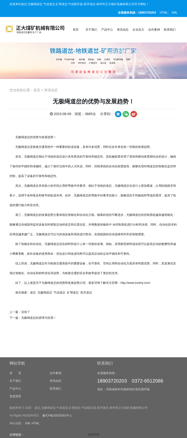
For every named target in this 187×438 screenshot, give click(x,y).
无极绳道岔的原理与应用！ (38, 318)
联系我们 (170, 29)
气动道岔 (59, 292)
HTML (164, 12)
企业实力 (138, 29)
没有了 (25, 312)
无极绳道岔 (22, 147)
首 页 (15, 401)
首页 (76, 29)
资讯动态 (123, 29)
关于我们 (91, 29)
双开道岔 (86, 292)
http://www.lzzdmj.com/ (135, 283)
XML (174, 12)
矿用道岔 (73, 292)
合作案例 (154, 29)
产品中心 (107, 29)
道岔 (33, 292)
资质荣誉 (15, 424)
